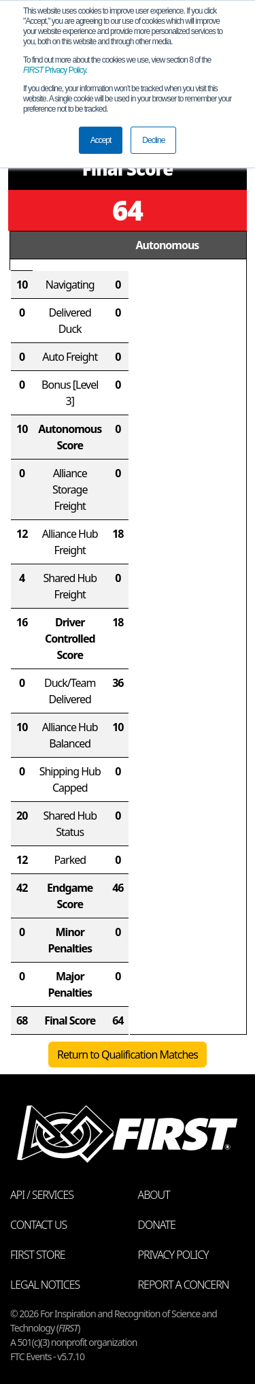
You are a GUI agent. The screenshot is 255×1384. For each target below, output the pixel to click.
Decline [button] (153, 140)
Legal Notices (45, 1284)
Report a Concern (183, 1284)
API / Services (41, 1194)
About (154, 1194)
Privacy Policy (54, 70)
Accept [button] (101, 140)
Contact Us (38, 1224)
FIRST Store (37, 1254)
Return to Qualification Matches (127, 1054)
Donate (156, 1224)
